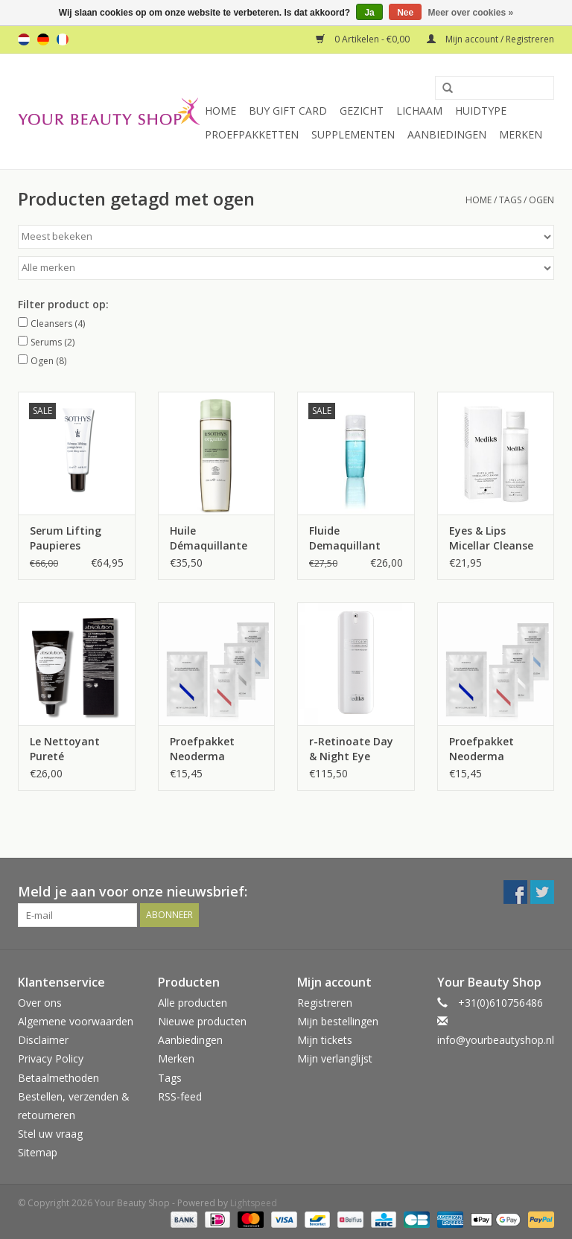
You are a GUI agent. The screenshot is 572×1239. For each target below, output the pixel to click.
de (43, 39)
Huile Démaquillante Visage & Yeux (208, 538)
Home (220, 110)
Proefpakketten (252, 134)
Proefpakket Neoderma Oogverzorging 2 (213, 749)
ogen (541, 200)
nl (24, 39)
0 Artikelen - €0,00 (364, 39)
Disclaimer (43, 1040)
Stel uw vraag (50, 1134)
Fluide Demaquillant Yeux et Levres (346, 538)
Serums (52, 342)
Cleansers (58, 323)
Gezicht (362, 110)
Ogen (48, 360)
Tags (510, 200)
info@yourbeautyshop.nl (495, 1040)
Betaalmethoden (58, 1078)
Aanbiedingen (446, 134)
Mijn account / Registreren (490, 39)
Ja (369, 12)
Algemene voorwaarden (75, 1021)
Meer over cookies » (471, 12)
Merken (520, 134)
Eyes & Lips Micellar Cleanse (491, 537)
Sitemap (37, 1152)
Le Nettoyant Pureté (65, 748)
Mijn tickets (324, 1040)
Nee (405, 12)
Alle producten (192, 1003)
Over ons (40, 1003)
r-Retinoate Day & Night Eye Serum (351, 749)
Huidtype (480, 110)
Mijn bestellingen (337, 1021)
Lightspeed (253, 1203)
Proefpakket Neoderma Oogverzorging (488, 749)
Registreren (324, 1003)
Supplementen (353, 134)
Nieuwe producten (202, 1021)
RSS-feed (180, 1096)
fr (63, 39)
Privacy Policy (50, 1058)
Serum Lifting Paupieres (65, 537)
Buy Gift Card (288, 110)
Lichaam (419, 110)
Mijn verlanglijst (334, 1058)
